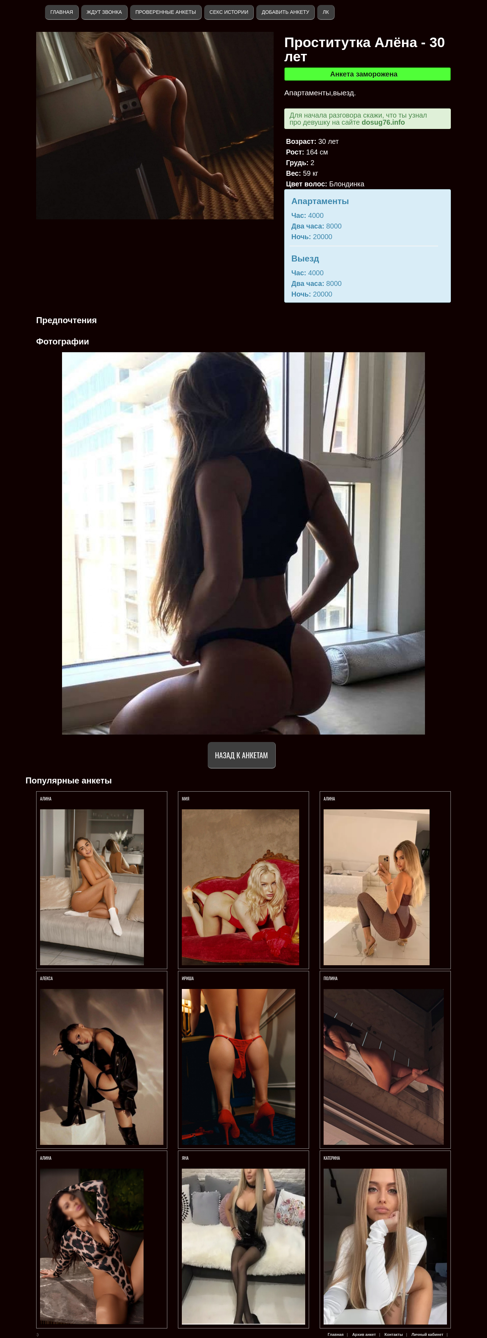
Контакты (394, 1334)
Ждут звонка (104, 12)
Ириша (188, 978)
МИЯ (186, 799)
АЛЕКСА (47, 978)
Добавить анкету (285, 12)
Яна (185, 1158)
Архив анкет (364, 1334)
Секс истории (228, 12)
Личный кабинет (427, 1334)
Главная (61, 12)
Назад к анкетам (241, 754)
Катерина (332, 1158)
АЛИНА (46, 799)
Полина (330, 978)
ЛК (326, 12)
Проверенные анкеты (165, 12)
